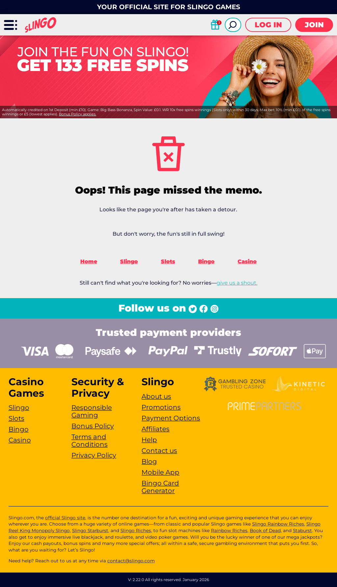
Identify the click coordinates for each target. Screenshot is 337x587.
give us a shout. (237, 283)
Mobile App (160, 472)
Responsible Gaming (91, 411)
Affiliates (155, 429)
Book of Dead (265, 530)
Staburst (302, 530)
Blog (149, 461)
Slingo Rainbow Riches (278, 524)
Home (88, 261)
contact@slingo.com (131, 560)
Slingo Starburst (90, 530)
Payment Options (171, 418)
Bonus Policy (92, 426)
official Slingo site (65, 517)
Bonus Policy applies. (77, 114)
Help (149, 440)
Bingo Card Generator (160, 487)
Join (314, 24)
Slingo (129, 261)
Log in (268, 24)
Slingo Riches (135, 530)
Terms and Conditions (89, 440)
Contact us (159, 451)
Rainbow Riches (229, 530)
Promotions (161, 407)
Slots (168, 261)
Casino (247, 261)
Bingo (206, 261)
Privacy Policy (93, 455)
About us (156, 396)
